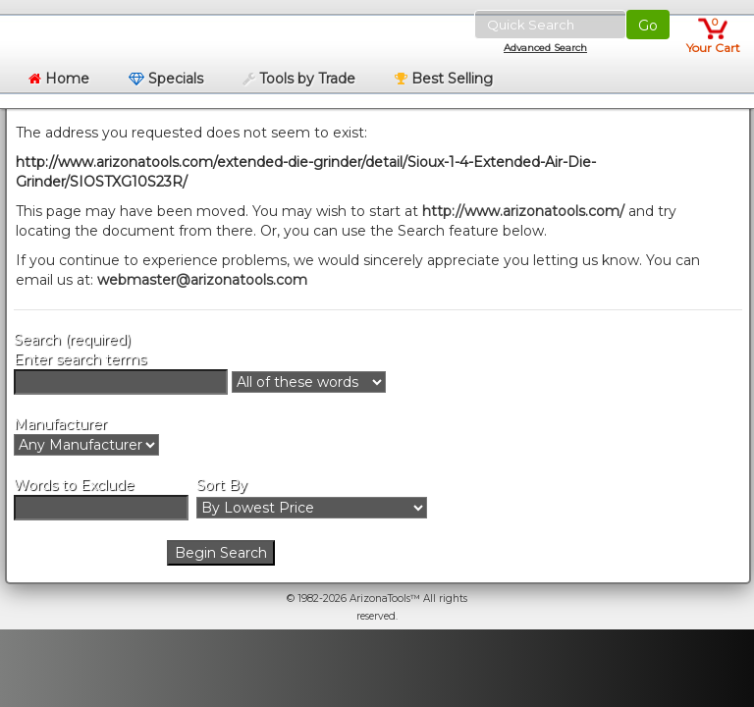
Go (648, 25)
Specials (166, 78)
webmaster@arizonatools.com (202, 280)
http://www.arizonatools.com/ (523, 211)
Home (58, 78)
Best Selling (444, 78)
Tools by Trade (298, 78)
